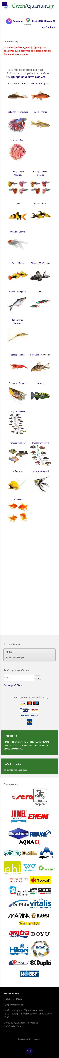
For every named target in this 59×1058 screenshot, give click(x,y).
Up (30, 1051)
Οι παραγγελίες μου (16, 658)
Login (11, 652)
